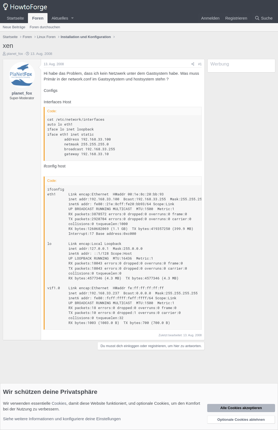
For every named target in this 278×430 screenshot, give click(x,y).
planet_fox (15, 54)
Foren (37, 18)
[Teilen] (192, 64)
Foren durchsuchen (45, 27)
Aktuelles (60, 18)
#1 (200, 64)
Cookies (59, 403)
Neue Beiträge (14, 27)
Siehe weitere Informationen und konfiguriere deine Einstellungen (62, 418)
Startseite (15, 18)
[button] (72, 18)
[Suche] (263, 18)
